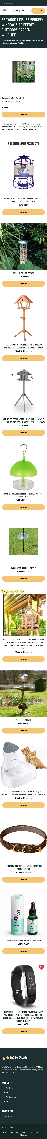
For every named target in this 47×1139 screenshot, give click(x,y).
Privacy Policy (39, 1132)
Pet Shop (38, 11)
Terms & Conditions (24, 1132)
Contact (11, 1132)
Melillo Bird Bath (23, 720)
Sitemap (23, 1135)
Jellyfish (9, 1092)
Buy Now (23, 114)
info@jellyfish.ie (7, 3)
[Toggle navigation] (4, 10)
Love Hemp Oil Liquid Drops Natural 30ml (23, 940)
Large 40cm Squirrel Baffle (23, 568)
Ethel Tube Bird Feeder (23, 273)
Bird (14, 98)
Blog (7, 1101)
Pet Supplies (11, 1097)
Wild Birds (20, 98)
